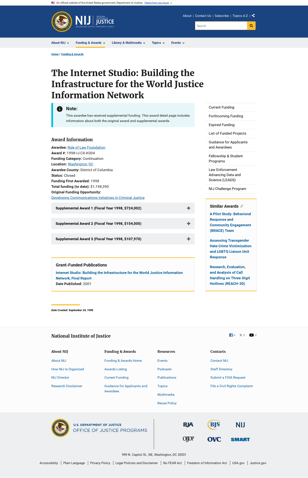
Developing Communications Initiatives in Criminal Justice (98, 198)
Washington (77, 164)
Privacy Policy (100, 463)
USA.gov (238, 463)
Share (255, 16)
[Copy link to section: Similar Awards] (240, 206)
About (187, 16)
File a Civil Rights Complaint (231, 386)
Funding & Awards (72, 54)
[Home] (95, 21)
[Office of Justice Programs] (61, 21)
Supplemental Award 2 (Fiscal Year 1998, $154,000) (98, 223)
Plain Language (74, 463)
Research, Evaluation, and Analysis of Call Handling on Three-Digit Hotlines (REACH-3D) (230, 275)
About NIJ (58, 361)
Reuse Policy (167, 403)
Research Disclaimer (66, 386)
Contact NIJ (219, 361)
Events (162, 361)
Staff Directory (221, 369)
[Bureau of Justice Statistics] (214, 428)
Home (55, 54)
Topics (162, 386)
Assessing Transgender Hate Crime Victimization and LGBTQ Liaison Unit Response (231, 248)
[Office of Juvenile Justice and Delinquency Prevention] (188, 440)
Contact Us (203, 16)
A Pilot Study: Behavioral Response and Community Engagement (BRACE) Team (230, 222)
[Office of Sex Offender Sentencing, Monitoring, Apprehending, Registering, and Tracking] (240, 438)
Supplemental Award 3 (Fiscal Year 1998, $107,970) (98, 239)
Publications (166, 377)
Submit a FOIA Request (227, 377)
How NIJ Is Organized (67, 369)
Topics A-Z (240, 16)
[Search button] (251, 25)
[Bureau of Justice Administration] (188, 423)
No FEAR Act (172, 463)
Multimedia (166, 395)
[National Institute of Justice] (240, 423)
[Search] (221, 25)
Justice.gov (258, 463)
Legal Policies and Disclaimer (137, 463)
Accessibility (49, 463)
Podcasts (164, 369)
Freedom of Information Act (207, 463)
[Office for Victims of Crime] (214, 439)
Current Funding (116, 377)
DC (91, 164)
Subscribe (222, 16)
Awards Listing (115, 369)
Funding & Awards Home (123, 361)
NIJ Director (60, 377)
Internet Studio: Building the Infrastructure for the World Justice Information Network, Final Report (119, 275)
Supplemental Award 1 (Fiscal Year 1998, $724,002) (98, 208)
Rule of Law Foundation (86, 147)
